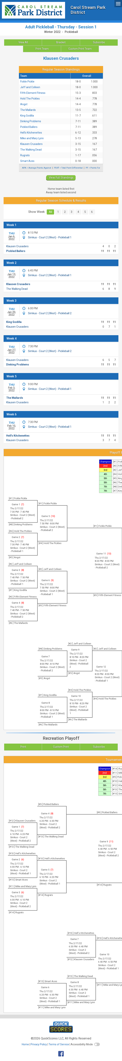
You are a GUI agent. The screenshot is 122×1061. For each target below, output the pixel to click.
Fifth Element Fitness (32, 92)
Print (23, 746)
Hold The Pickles (30, 98)
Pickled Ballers (28, 126)
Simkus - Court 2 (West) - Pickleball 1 (49, 237)
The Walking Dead (31, 149)
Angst (23, 104)
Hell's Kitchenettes (31, 132)
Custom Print (61, 746)
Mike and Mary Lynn (32, 138)
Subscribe (99, 42)
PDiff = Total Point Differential (68, 167)
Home (25, 1044)
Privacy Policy (39, 1044)
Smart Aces (27, 160)
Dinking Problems (30, 121)
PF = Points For (93, 167)
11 (111, 841)
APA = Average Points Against (36, 167)
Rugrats (25, 155)
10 (53, 516)
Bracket (60, 42)
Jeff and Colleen (30, 87)
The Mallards (28, 109)
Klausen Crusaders (31, 143)
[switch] (97, 1044)
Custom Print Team (80, 48)
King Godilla (27, 115)
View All (23, 42)
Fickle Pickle (27, 81)
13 (109, 553)
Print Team (42, 48)
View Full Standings (61, 177)
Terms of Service (59, 1044)
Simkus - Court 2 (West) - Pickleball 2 (49, 313)
